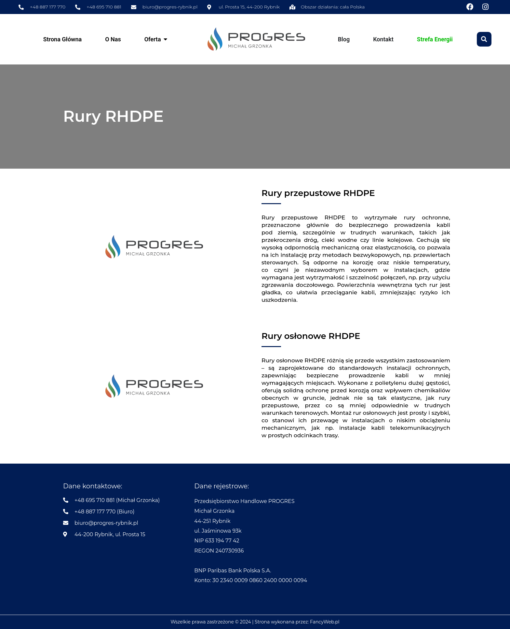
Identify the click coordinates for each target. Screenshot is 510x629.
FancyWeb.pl (324, 622)
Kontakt (383, 39)
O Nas (113, 39)
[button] (484, 39)
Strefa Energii (435, 39)
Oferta (152, 39)
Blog (344, 39)
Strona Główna (62, 39)
